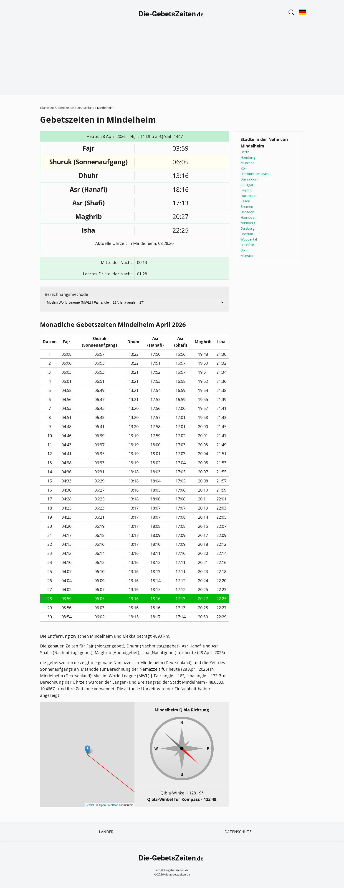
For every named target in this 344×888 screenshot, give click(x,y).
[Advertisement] (172, 63)
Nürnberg (247, 223)
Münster (247, 255)
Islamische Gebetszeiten (57, 108)
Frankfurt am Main (254, 173)
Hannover (248, 217)
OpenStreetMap (108, 805)
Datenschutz (238, 831)
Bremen (246, 206)
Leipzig (246, 190)
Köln (243, 168)
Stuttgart (247, 184)
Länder (106, 831)
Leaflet (90, 805)
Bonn (244, 250)
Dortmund (248, 195)
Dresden (247, 212)
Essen (245, 201)
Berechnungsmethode (66, 294)
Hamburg (247, 157)
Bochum (246, 233)
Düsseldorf (249, 179)
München (247, 162)
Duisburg (247, 228)
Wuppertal (248, 239)
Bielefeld (247, 244)
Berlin (244, 152)
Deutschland (85, 108)
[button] (87, 750)
